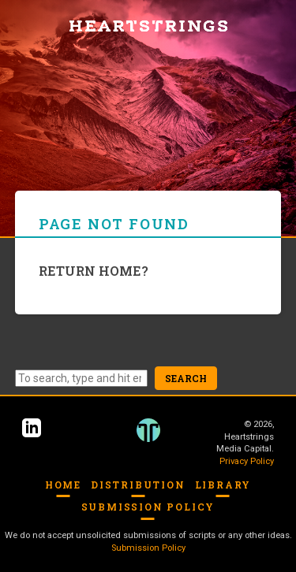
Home (63, 484)
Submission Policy (148, 506)
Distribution (138, 484)
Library (223, 484)
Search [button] (186, 378)
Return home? (93, 270)
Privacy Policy (246, 461)
